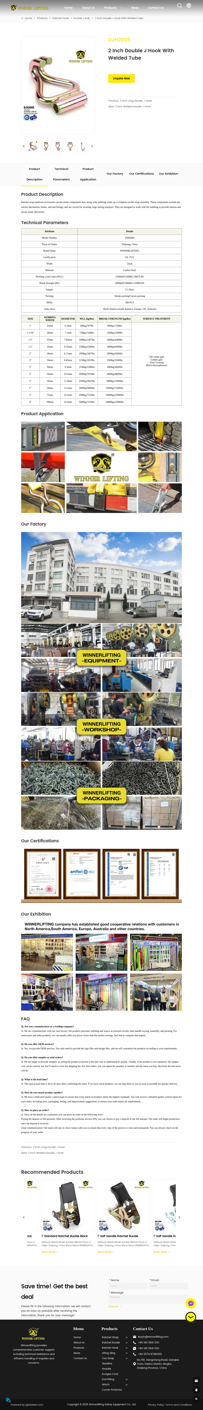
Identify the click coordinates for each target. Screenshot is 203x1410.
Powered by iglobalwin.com (27, 1405)
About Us (88, 8)
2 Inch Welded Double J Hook (132, 107)
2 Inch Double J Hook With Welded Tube (118, 18)
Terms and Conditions (178, 1405)
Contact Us (156, 8)
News (135, 8)
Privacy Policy (156, 1405)
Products (113, 8)
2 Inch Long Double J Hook (136, 101)
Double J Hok (82, 18)
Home (68, 8)
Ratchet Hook (60, 18)
